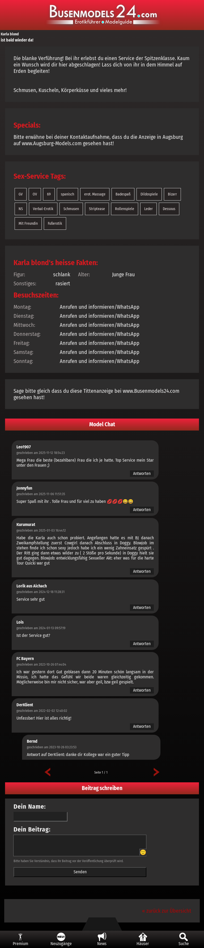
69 (49, 194)
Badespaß (123, 194)
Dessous (169, 209)
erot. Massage (94, 194)
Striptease (97, 209)
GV (21, 194)
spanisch (67, 194)
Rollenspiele (124, 209)
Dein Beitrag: (32, 829)
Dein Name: (30, 806)
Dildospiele (149, 194)
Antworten (142, 473)
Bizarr (172, 194)
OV (35, 194)
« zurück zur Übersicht (166, 911)
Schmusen (71, 209)
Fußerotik (55, 223)
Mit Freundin (28, 223)
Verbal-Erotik (43, 209)
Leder (148, 209)
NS (21, 209)
